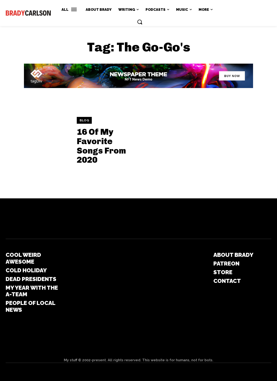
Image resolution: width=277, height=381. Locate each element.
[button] (139, 22)
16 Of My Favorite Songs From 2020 (101, 146)
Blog (84, 120)
